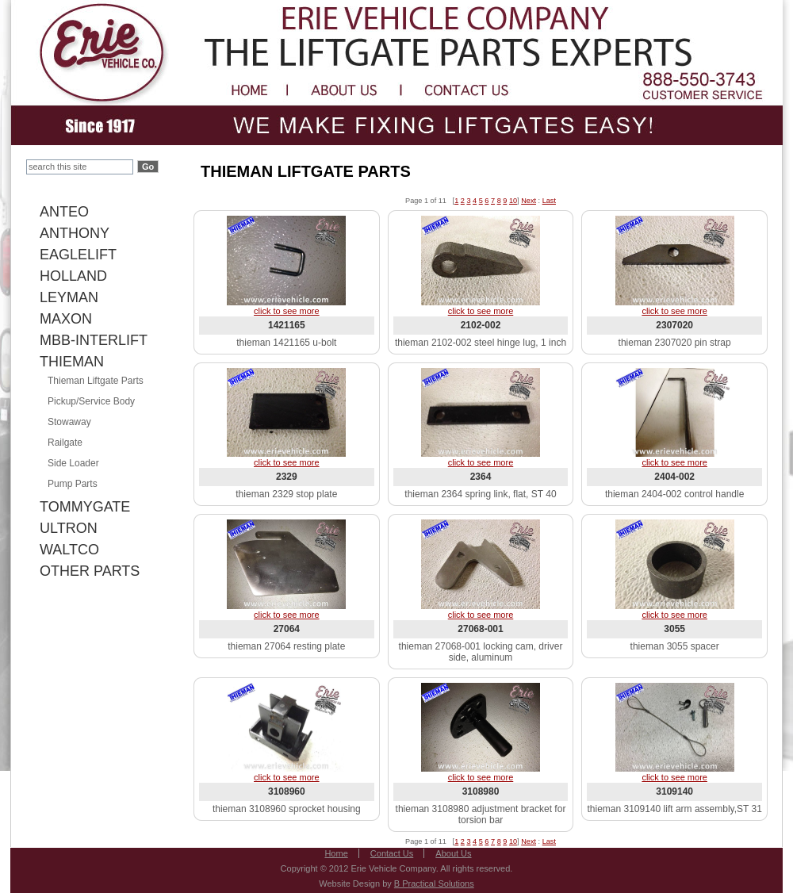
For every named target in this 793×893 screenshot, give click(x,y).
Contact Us (391, 853)
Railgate (65, 442)
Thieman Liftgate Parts (96, 380)
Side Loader (73, 463)
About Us (453, 853)
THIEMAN (72, 362)
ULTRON (69, 528)
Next (528, 201)
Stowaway (69, 421)
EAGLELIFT (78, 255)
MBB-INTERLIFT (93, 340)
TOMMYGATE (85, 507)
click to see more (287, 311)
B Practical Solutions (434, 883)
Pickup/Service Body (91, 401)
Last (549, 201)
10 (513, 201)
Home (335, 853)
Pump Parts (73, 483)
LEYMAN (69, 297)
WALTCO (69, 550)
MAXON (66, 319)
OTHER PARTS (90, 571)
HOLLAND (73, 276)
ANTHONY (74, 233)
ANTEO (64, 212)
